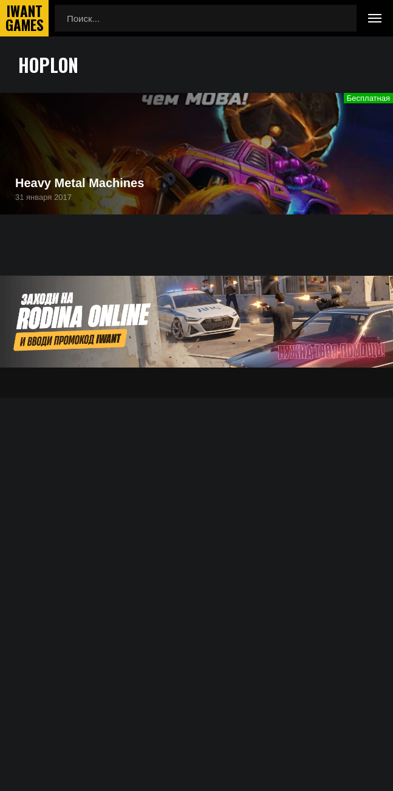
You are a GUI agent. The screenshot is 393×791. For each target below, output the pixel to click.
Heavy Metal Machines (79, 183)
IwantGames (24, 18)
